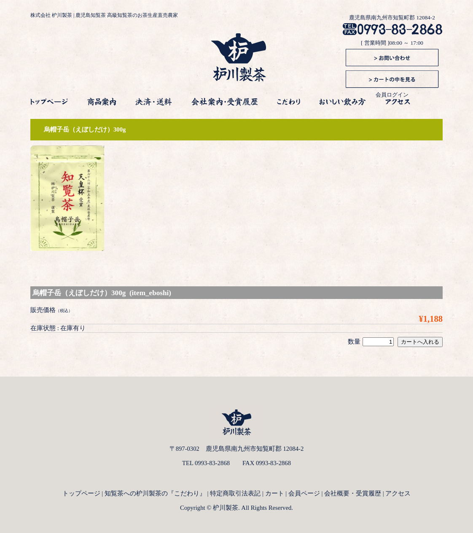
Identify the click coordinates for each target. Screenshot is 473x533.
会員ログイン (392, 95)
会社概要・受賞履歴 (352, 493)
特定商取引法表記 (235, 493)
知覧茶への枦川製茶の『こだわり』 (155, 493)
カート (274, 493)
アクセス (398, 493)
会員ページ (304, 493)
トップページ (81, 493)
